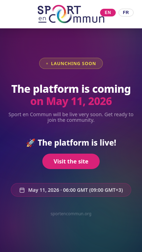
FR (126, 12)
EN (108, 12)
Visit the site (71, 161)
